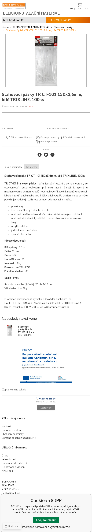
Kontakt (6, 426)
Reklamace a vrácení (13, 466)
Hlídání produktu (49, 141)
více (31, 106)
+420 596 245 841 (46, 398)
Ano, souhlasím (46, 520)
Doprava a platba (11, 430)
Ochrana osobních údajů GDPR (19, 437)
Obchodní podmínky (13, 433)
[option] (46, 60)
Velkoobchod (9, 459)
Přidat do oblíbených (22, 137)
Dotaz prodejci (48, 137)
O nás (5, 455)
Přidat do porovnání (74, 137)
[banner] (14, 6)
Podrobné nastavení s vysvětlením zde (46, 527)
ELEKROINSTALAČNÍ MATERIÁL (31, 27)
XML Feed (7, 470)
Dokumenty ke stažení (14, 463)
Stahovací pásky (63, 27)
